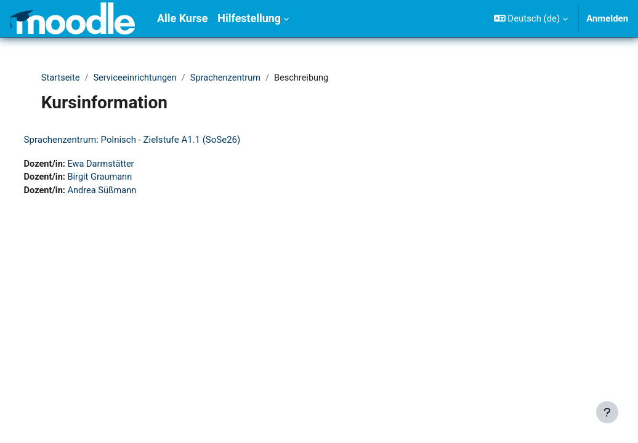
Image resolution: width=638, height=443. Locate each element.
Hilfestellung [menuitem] (249, 18)
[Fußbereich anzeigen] (607, 412)
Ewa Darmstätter (126, 164)
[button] (531, 18)
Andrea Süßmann (127, 192)
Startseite (63, 78)
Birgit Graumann (125, 177)
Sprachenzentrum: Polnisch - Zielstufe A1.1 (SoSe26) (155, 139)
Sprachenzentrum (232, 78)
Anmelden (607, 18)
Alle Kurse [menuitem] (182, 18)
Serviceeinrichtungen (139, 78)
